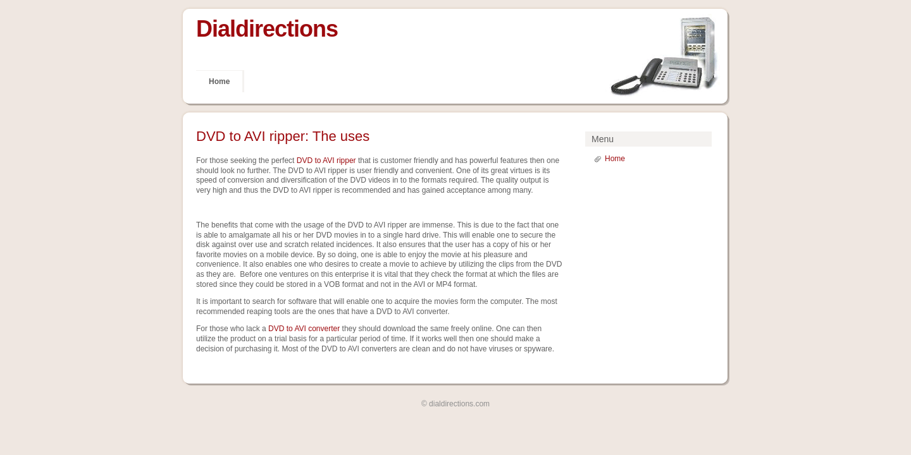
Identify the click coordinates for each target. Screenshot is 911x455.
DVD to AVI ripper (326, 160)
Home (219, 81)
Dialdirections (267, 29)
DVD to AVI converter (304, 328)
